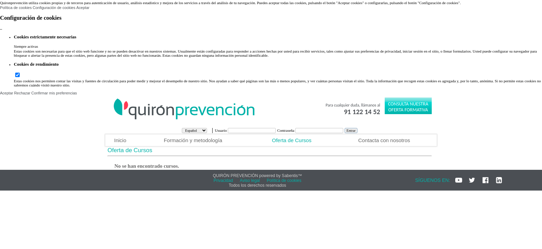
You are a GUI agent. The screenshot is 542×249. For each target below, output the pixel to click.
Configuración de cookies (53, 8)
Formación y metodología (193, 140)
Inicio (120, 140)
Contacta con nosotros (384, 140)
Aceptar (83, 8)
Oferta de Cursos (291, 140)
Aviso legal (250, 180)
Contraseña (286, 130)
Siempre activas (26, 46)
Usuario (221, 130)
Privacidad (223, 180)
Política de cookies (16, 8)
